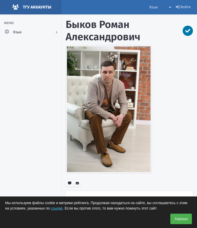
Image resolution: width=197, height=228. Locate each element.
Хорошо (181, 219)
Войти (183, 7)
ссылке (57, 208)
